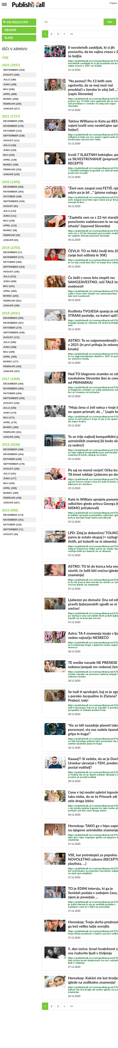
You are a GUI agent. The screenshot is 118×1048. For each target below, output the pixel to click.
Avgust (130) (11, 403)
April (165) (10, 356)
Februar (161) (12, 432)
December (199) (13, 121)
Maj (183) (9, 483)
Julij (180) (9, 79)
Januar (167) (11, 371)
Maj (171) (9, 417)
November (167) (13, 322)
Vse (5, 58)
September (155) (14, 201)
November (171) (13, 257)
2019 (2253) (11, 248)
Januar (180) (11, 437)
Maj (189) (9, 351)
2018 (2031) (11, 313)
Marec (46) (10, 230)
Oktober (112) (12, 130)
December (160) (13, 318)
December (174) (13, 514)
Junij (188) (9, 347)
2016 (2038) (11, 444)
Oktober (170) (12, 327)
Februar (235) (12, 103)
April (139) (10, 159)
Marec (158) (10, 164)
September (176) (14, 463)
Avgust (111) (11, 140)
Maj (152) (9, 155)
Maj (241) (9, 286)
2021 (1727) (11, 116)
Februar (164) (12, 366)
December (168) (13, 449)
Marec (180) (10, 427)
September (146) (14, 332)
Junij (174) (9, 412)
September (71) (13, 529)
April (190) (10, 488)
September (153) (14, 69)
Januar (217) (11, 108)
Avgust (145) (11, 271)
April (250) (10, 291)
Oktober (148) (12, 459)
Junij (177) (9, 478)
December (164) (13, 186)
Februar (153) (12, 169)
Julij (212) (9, 276)
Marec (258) (10, 99)
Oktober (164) (12, 393)
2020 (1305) (11, 182)
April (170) (10, 422)
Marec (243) (10, 295)
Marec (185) (10, 493)
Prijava (113, 3)
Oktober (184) (12, 262)
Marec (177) (10, 361)
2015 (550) (10, 510)
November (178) (13, 126)
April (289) (10, 94)
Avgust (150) (11, 468)
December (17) (12, 252)
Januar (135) (11, 174)
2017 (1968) (11, 379)
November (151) (13, 519)
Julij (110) (9, 211)
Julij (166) (9, 342)
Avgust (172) (11, 337)
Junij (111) (9, 215)
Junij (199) (9, 84)
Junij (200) (9, 281)
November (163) (13, 191)
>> (71, 34)
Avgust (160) (11, 74)
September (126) (14, 135)
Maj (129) (9, 220)
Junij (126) (9, 150)
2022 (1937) (11, 65)
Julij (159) (9, 407)
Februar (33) (11, 235)
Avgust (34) (10, 534)
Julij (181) (9, 473)
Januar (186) (11, 305)
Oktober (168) (12, 196)
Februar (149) (12, 497)
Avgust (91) (10, 206)
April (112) (10, 225)
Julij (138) (9, 145)
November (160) (13, 388)
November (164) (13, 454)
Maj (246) (9, 89)
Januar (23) (10, 240)
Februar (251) (12, 300)
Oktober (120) (12, 524)
